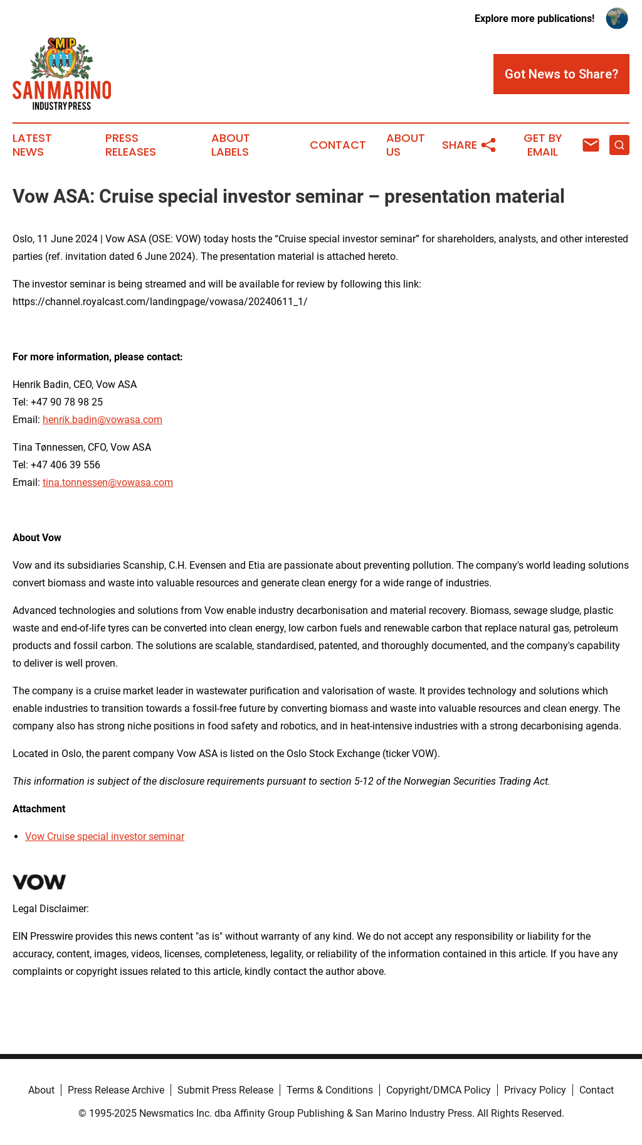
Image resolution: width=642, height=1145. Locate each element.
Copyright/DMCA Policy (438, 1090)
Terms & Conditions (330, 1090)
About (41, 1090)
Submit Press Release (225, 1090)
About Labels (230, 145)
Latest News (32, 145)
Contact (338, 145)
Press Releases (130, 145)
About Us (405, 145)
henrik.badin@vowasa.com (102, 420)
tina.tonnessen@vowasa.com (108, 482)
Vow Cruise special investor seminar (104, 836)
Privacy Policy (535, 1090)
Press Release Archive (116, 1090)
